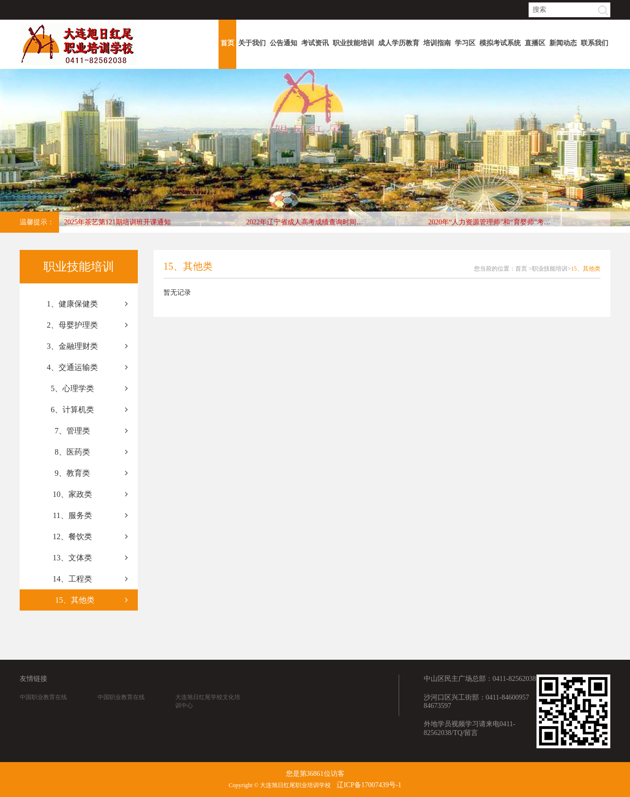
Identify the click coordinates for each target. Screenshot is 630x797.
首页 (227, 43)
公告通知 (283, 43)
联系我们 (594, 43)
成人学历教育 (398, 43)
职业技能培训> (551, 268)
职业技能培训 (353, 43)
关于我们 (252, 43)
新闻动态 (563, 43)
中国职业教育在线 (43, 716)
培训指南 (437, 43)
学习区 (465, 43)
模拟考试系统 (500, 43)
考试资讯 (315, 43)
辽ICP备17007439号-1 (369, 785)
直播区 (535, 43)
